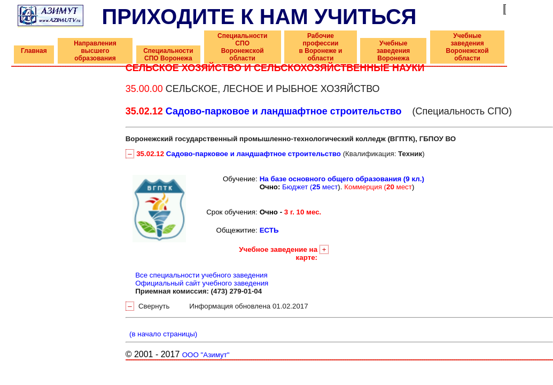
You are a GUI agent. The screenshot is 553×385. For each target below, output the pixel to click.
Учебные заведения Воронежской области (467, 47)
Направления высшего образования (95, 51)
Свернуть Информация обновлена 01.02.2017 (217, 306)
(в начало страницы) (162, 334)
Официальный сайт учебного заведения (201, 283)
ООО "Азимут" (206, 355)
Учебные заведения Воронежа (393, 51)
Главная (34, 51)
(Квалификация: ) (275, 154)
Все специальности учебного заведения (201, 275)
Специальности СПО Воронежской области (242, 47)
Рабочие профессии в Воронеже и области (320, 47)
